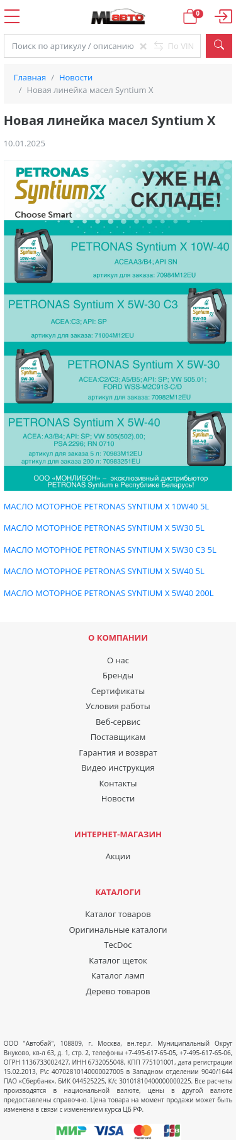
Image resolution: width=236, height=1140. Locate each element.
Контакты (118, 783)
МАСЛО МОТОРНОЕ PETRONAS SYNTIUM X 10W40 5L (107, 506)
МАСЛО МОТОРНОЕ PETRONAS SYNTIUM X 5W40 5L (104, 571)
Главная (30, 77)
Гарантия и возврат (118, 752)
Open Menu (12, 16)
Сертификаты (118, 691)
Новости (76, 77)
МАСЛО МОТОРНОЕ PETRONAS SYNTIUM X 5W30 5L (104, 527)
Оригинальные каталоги (118, 929)
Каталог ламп (118, 975)
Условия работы (118, 706)
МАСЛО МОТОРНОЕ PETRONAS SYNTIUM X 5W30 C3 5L (110, 549)
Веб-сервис (118, 721)
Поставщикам (118, 736)
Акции (118, 856)
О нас (118, 660)
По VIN (174, 46)
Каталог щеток (118, 960)
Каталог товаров (118, 914)
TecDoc (118, 944)
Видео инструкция (117, 767)
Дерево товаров (118, 991)
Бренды (118, 675)
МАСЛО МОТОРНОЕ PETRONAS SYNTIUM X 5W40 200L (109, 593)
